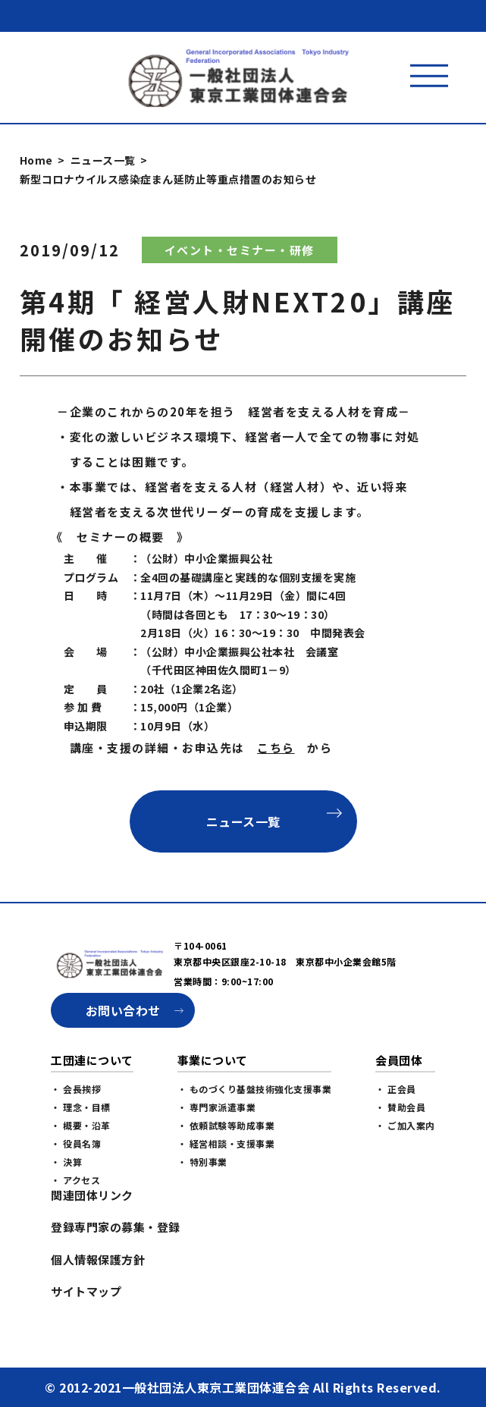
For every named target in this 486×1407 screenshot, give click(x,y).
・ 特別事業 (202, 1161)
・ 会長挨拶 (76, 1088)
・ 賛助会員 (400, 1107)
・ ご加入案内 (405, 1125)
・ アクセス (75, 1179)
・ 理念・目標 (81, 1107)
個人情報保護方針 (98, 1259)
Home (36, 160)
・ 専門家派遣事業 (216, 1107)
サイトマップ (86, 1291)
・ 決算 (66, 1161)
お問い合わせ (123, 1010)
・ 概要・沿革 (81, 1125)
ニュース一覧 (103, 160)
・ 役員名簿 (76, 1143)
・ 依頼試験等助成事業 (226, 1125)
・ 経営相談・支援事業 (226, 1143)
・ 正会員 (395, 1088)
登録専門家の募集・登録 (115, 1227)
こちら (276, 747)
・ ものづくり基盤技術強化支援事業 (254, 1088)
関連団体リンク (92, 1195)
